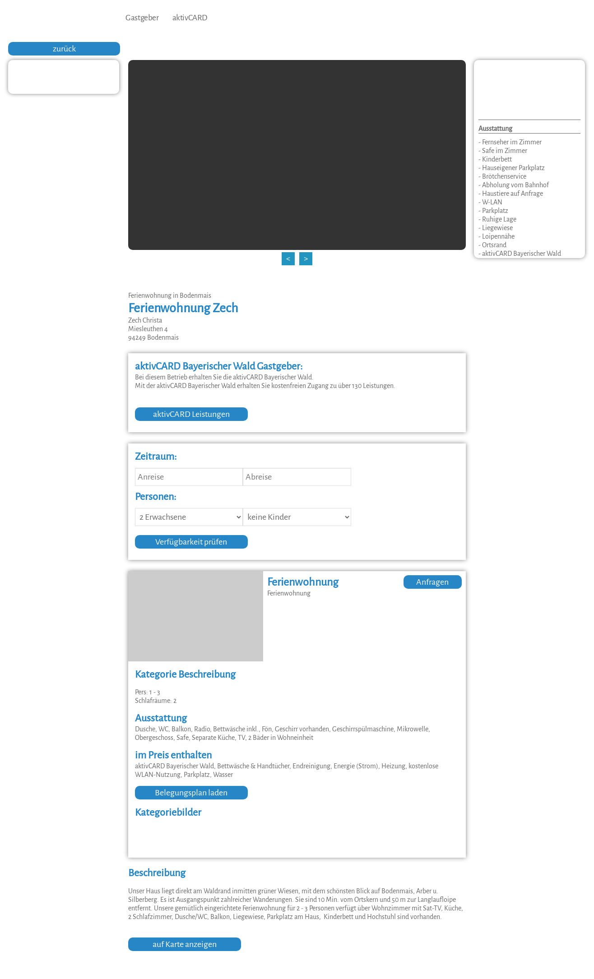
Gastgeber (141, 18)
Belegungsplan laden (191, 792)
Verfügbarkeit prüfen (191, 541)
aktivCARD (189, 18)
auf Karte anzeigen (185, 944)
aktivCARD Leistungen (191, 414)
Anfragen (432, 581)
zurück (64, 48)
